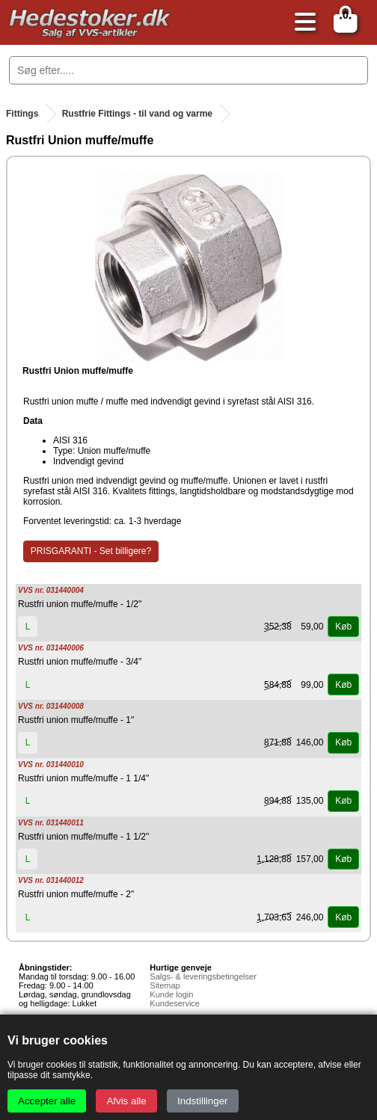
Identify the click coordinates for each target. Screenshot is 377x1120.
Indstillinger (202, 1101)
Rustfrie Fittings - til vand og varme (137, 113)
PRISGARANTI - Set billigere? (91, 551)
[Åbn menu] (301, 22)
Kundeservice (175, 1003)
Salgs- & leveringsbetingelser (203, 976)
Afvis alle (126, 1101)
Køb (343, 626)
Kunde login (171, 994)
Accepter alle (47, 1101)
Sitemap (165, 985)
